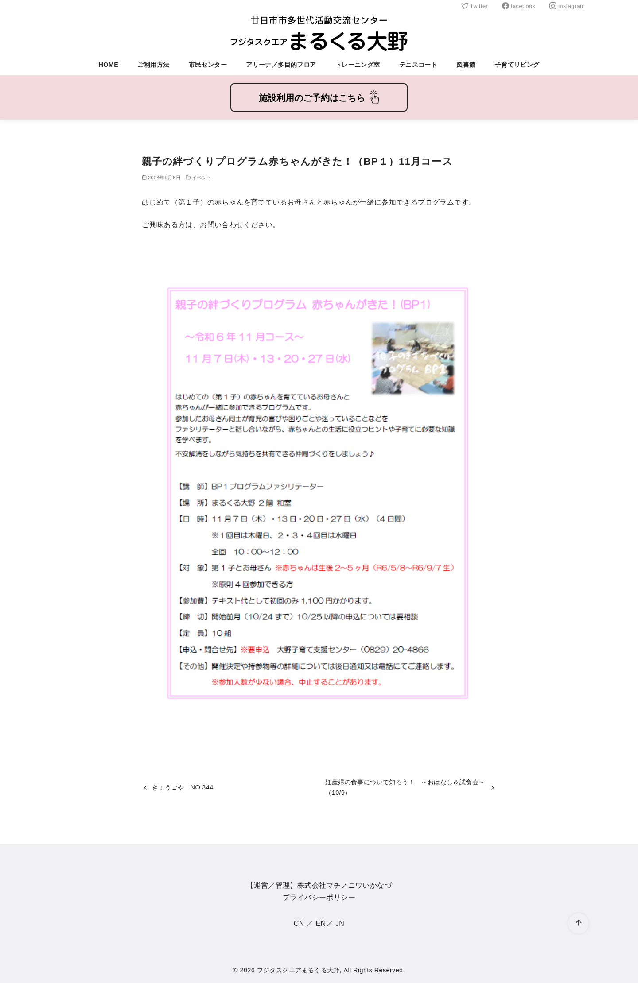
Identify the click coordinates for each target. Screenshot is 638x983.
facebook (518, 6)
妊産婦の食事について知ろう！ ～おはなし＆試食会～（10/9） (405, 787)
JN (339, 923)
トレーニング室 (357, 64)
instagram (567, 6)
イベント (202, 177)
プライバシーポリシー (319, 897)
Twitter (474, 6)
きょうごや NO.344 (182, 787)
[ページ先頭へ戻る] (578, 923)
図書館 (465, 64)
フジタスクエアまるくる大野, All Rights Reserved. (331, 970)
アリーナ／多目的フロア (281, 64)
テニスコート (418, 64)
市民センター (208, 64)
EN (321, 923)
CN (299, 923)
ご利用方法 (153, 64)
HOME (108, 64)
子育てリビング (517, 64)
